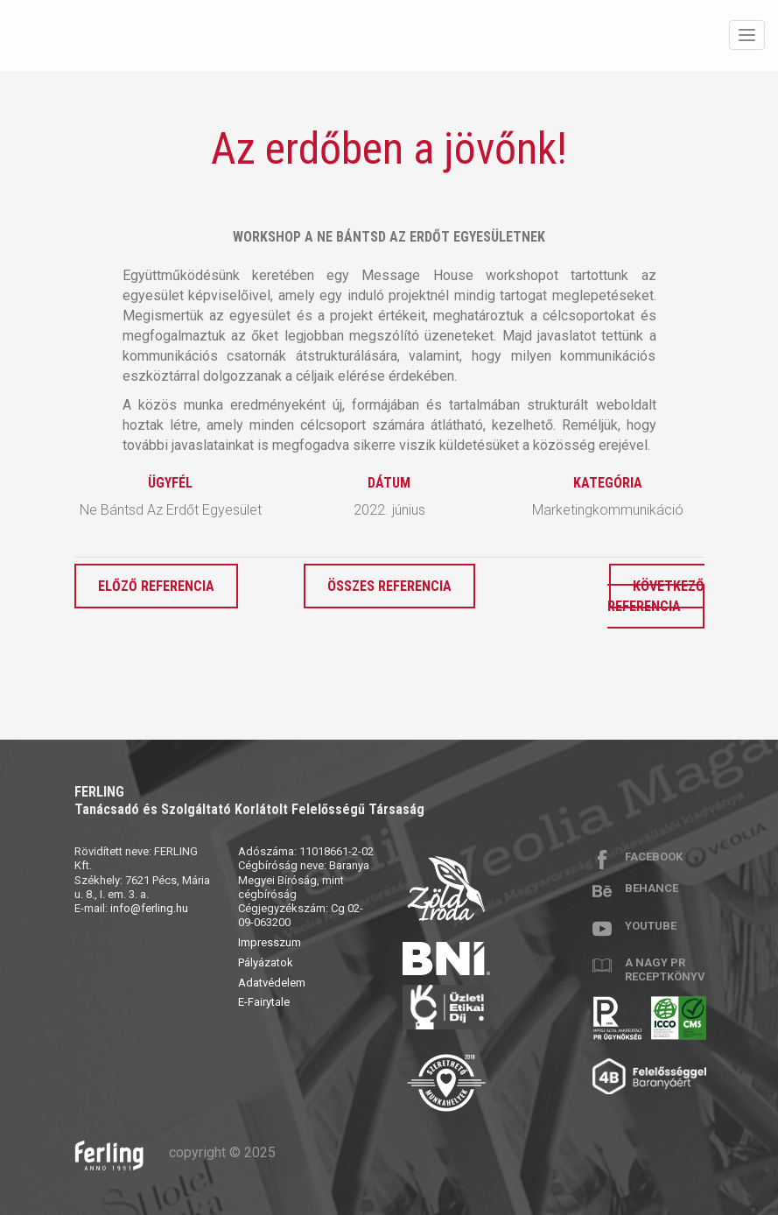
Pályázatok (265, 962)
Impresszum (269, 942)
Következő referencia (655, 596)
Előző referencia (156, 586)
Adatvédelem (271, 982)
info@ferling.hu (149, 908)
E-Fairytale (264, 1001)
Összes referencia (389, 586)
